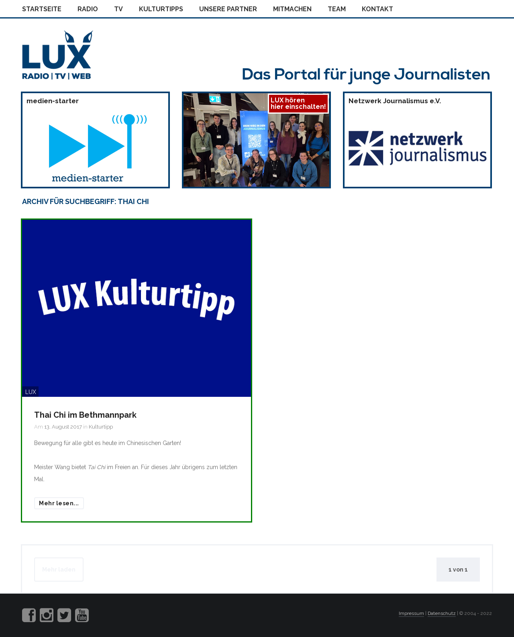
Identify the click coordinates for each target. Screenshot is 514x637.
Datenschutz (442, 613)
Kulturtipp (101, 427)
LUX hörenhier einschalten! (298, 103)
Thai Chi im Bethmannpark (85, 415)
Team (337, 9)
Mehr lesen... (59, 503)
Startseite (41, 9)
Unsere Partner (228, 9)
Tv (118, 9)
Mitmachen (292, 9)
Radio (88, 9)
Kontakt (377, 9)
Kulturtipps (161, 9)
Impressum (411, 613)
